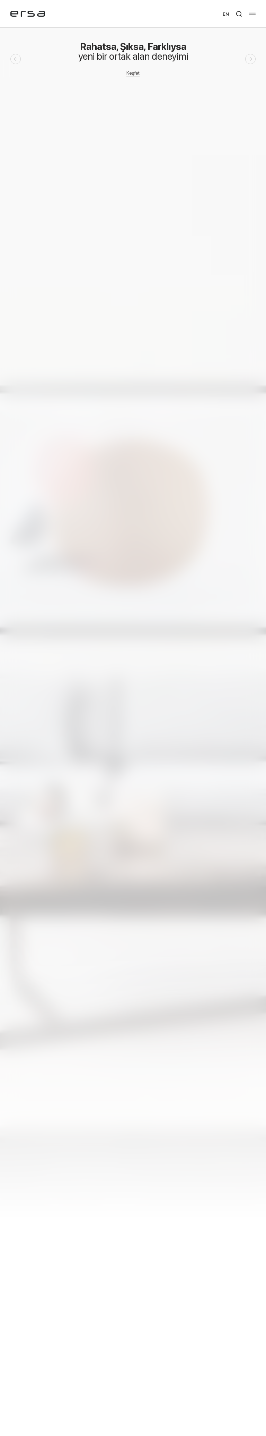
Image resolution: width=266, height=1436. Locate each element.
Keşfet (133, 73)
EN (226, 14)
